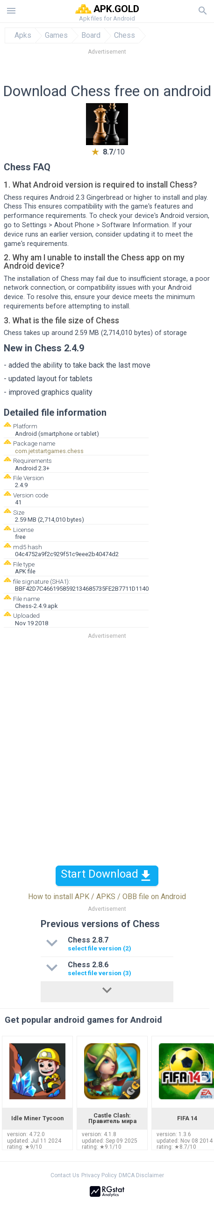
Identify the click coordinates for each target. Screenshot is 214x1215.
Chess (124, 35)
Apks (22, 35)
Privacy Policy (99, 1175)
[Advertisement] (107, 72)
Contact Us (64, 1175)
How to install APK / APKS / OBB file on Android (107, 896)
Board (90, 35)
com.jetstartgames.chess (49, 450)
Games (56, 35)
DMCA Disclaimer (141, 1175)
